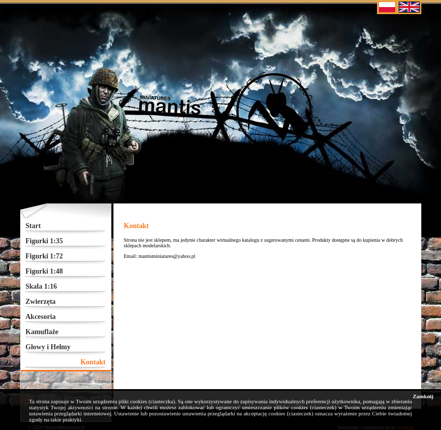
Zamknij (423, 396)
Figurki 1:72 (44, 256)
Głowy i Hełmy (48, 347)
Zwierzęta (41, 301)
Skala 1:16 (41, 286)
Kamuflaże (42, 332)
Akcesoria (41, 316)
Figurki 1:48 (44, 271)
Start (33, 226)
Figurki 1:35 (44, 241)
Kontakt (93, 362)
